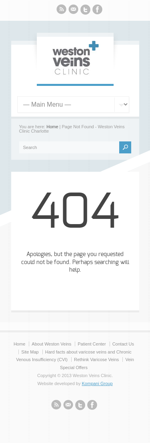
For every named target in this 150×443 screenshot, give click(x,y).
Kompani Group (97, 383)
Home (52, 126)
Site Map (29, 352)
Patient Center (92, 344)
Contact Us (123, 344)
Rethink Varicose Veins (96, 359)
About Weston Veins (51, 344)
